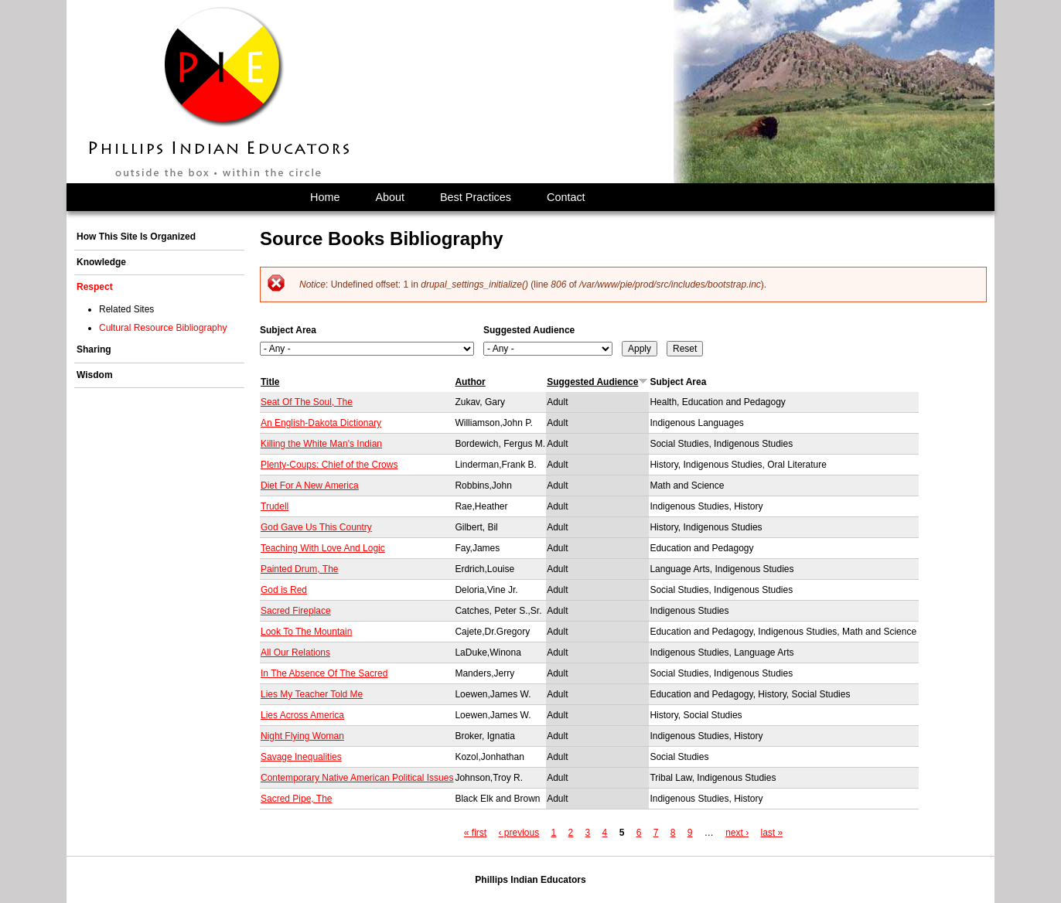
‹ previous (518, 832)
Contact (566, 197)
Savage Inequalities (301, 756)
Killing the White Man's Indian (321, 443)
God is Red (284, 589)
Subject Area (288, 330)
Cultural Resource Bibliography (163, 327)
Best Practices (475, 197)
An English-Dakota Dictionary (321, 422)
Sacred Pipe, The (297, 798)
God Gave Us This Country (316, 527)
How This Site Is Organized (136, 236)
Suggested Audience (529, 330)
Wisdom (95, 375)
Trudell (274, 506)
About (389, 197)
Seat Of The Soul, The (307, 402)
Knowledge (101, 262)
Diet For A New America (310, 485)
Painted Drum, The (300, 569)
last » (772, 832)
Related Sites (126, 309)
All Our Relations (295, 652)
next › (737, 832)
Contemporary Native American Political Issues (357, 777)
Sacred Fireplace (296, 610)
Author (470, 382)
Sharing (94, 349)
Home (324, 197)
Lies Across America (302, 715)
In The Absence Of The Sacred (324, 673)
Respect (95, 286)
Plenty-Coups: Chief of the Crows (329, 464)
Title (270, 382)
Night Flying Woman (302, 736)
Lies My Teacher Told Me (312, 694)
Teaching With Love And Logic (323, 548)
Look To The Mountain (306, 631)
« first (475, 832)
